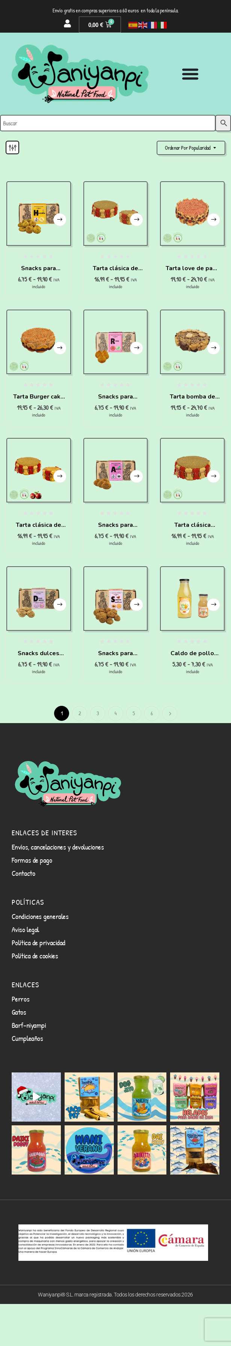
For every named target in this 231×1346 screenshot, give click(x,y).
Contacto (23, 873)
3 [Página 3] (98, 713)
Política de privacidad (38, 942)
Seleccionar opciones (59, 219)
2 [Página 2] (80, 713)
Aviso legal (25, 929)
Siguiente (169, 713)
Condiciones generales (40, 916)
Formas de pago (32, 860)
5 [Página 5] (134, 713)
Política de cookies (35, 955)
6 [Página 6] (152, 713)
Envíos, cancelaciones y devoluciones (58, 847)
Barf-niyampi (29, 1025)
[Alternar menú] (190, 74)
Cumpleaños (27, 1038)
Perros (20, 999)
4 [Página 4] (116, 713)
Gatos (19, 1012)
